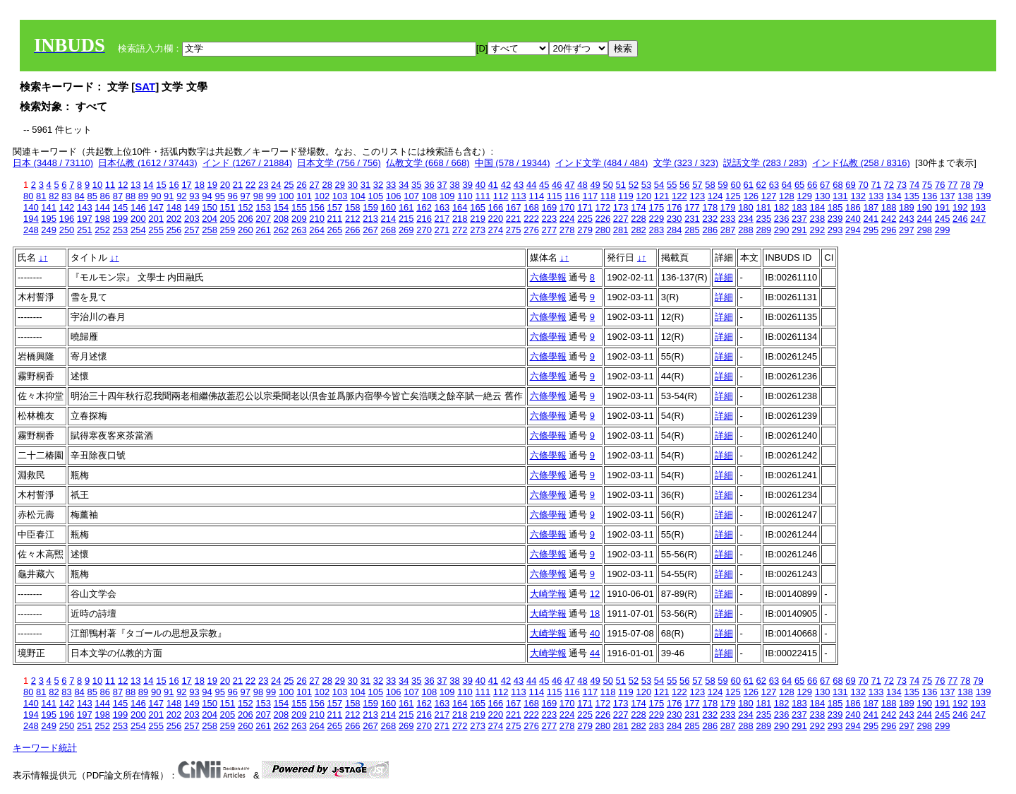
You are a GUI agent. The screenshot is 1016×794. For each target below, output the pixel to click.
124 (715, 196)
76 (940, 184)
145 (120, 207)
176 (674, 207)
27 (314, 184)
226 (603, 218)
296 (889, 230)
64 (787, 184)
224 (567, 218)
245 (942, 218)
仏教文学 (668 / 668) (428, 163)
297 (906, 230)
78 (965, 184)
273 (477, 230)
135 (911, 196)
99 (271, 196)
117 (590, 196)
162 (424, 207)
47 (569, 184)
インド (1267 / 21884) (247, 163)
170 (567, 207)
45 (544, 184)
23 (263, 184)
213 (370, 218)
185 (835, 207)
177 (692, 207)
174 (638, 207)
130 (822, 196)
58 (710, 184)
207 (263, 218)
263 (299, 230)
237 (799, 218)
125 (733, 196)
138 (965, 196)
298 (924, 230)
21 (238, 184)
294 (853, 230)
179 (728, 207)
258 (209, 230)
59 (722, 184)
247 (978, 218)
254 (138, 230)
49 (595, 184)
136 (930, 196)
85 (92, 196)
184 (817, 207)
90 (156, 196)
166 (496, 207)
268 (389, 230)
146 (138, 207)
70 (863, 184)
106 (393, 196)
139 (983, 196)
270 (424, 230)
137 (947, 196)
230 (674, 218)
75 (927, 184)
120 (643, 196)
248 (31, 230)
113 (518, 196)
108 (429, 196)
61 (749, 184)
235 (763, 218)
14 (148, 184)
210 (317, 218)
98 (258, 196)
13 (135, 184)
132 (858, 196)
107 (411, 196)
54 (659, 184)
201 (156, 218)
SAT (145, 87)
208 (281, 218)
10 (97, 184)
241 (870, 218)
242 (889, 218)
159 (370, 207)
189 (906, 207)
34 (404, 184)
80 (28, 196)
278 (567, 230)
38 (454, 184)
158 (353, 207)
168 (531, 207)
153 (263, 207)
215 (406, 218)
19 (212, 184)
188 (889, 207)
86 (105, 196)
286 (710, 230)
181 (763, 207)
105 (376, 196)
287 (728, 230)
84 (79, 196)
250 (67, 230)
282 (638, 230)
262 (281, 230)
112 (501, 196)
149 (192, 207)
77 (952, 184)
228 (638, 218)
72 (889, 184)
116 (572, 196)
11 (110, 184)
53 (646, 184)
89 (143, 196)
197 (84, 218)
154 (281, 207)
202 (174, 218)
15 (161, 184)
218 (460, 218)
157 (335, 207)
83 (66, 196)
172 (603, 207)
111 (482, 196)
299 (942, 230)
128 (786, 196)
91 (169, 196)
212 (353, 218)
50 (607, 184)
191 (942, 207)
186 (853, 207)
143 (84, 207)
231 (692, 218)
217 (442, 218)
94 (207, 196)
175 (656, 207)
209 (299, 218)
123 (697, 196)
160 (389, 207)
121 (662, 196)
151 (228, 207)
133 (876, 196)
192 (960, 207)
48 (582, 184)
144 (102, 207)
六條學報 (548, 277)
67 (825, 184)
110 (465, 196)
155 (299, 207)
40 (480, 184)
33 (391, 184)
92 (181, 196)
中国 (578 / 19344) (512, 163)
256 (174, 230)
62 (761, 184)
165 (477, 207)
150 (209, 207)
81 (41, 196)
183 (799, 207)
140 (31, 207)
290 (782, 230)
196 (67, 218)
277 (549, 230)
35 (416, 184)
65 (799, 184)
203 (192, 218)
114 (536, 196)
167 (513, 207)
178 (710, 207)
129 (804, 196)
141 (48, 207)
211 (335, 218)
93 (194, 196)
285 (692, 230)
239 (835, 218)
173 (621, 207)
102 (322, 196)
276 (531, 230)
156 (317, 207)
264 (317, 230)
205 (228, 218)
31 (365, 184)
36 (429, 184)
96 (233, 196)
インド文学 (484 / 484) (601, 163)
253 (120, 230)
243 (906, 218)
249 (48, 230)
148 (174, 207)
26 (301, 184)
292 (817, 230)
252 (102, 230)
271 (442, 230)
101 (304, 196)
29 (340, 184)
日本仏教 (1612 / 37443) (147, 163)
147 (156, 207)
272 (460, 230)
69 (850, 184)
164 (460, 207)
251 (84, 230)
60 (735, 184)
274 (496, 230)
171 (585, 207)
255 (156, 230)
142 (67, 207)
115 (554, 196)
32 (378, 184)
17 (186, 184)
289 (763, 230)
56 (684, 184)
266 (353, 230)
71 (876, 184)
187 (870, 207)
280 (603, 230)
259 (228, 230)
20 (225, 184)
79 (978, 184)
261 (263, 230)
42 (506, 184)
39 (467, 184)
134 (894, 196)
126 (750, 196)
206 (245, 218)
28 (327, 184)
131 (840, 196)
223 (549, 218)
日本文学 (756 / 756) (339, 163)
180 (746, 207)
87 (118, 196)
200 (138, 218)
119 (626, 196)
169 (549, 207)
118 (608, 196)
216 (424, 218)
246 (960, 218)
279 (585, 230)
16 (174, 184)
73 (902, 184)
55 (672, 184)
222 (531, 218)
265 (335, 230)
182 (782, 207)
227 (621, 218)
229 (656, 218)
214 (389, 218)
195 (48, 218)
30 (353, 184)
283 (656, 230)
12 (123, 184)
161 (406, 207)
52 (634, 184)
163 (442, 207)
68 (837, 184)
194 (31, 218)
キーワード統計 (45, 747)
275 (513, 230)
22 (250, 184)
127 (769, 196)
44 (531, 184)
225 (585, 218)
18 (199, 184)
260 (245, 230)
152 (245, 207)
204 (209, 218)
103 (340, 196)
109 (447, 196)
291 (799, 230)
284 (674, 230)
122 (679, 196)
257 (192, 230)
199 (120, 218)
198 (102, 218)
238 (817, 218)
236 (782, 218)
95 (219, 196)
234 (746, 218)
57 (697, 184)
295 (870, 230)
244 (924, 218)
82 (54, 196)
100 (286, 196)
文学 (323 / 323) (686, 163)
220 (496, 218)
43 (519, 184)
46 (557, 184)
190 (924, 207)
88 (130, 196)
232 (710, 218)
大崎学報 (548, 593)
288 (746, 230)
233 (728, 218)
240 (853, 218)
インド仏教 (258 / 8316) (861, 163)
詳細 (724, 277)
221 (513, 218)
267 (370, 230)
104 (357, 196)
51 (621, 184)
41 (493, 184)
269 (406, 230)
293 (835, 230)
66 (812, 184)
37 (442, 184)
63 (774, 184)
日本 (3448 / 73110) (53, 163)
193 (978, 207)
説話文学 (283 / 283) (765, 163)
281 (621, 230)
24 (276, 184)
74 (914, 184)
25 (289, 184)
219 (477, 218)
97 (245, 196)
